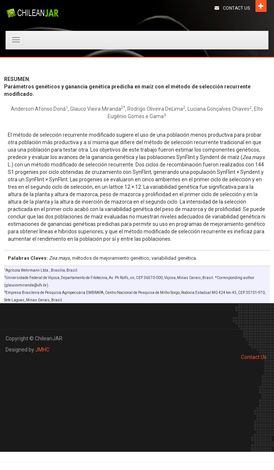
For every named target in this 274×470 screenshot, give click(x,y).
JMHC (42, 350)
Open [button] (261, 6)
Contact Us (236, 8)
